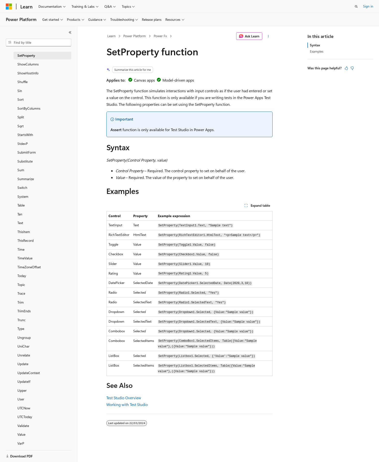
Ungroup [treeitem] (24, 337)
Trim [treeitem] (20, 302)
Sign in (368, 6)
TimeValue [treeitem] (24, 258)
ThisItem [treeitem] (23, 231)
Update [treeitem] (22, 364)
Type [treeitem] (20, 328)
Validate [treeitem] (23, 425)
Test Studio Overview (123, 397)
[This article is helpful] (346, 68)
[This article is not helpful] (352, 68)
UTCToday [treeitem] (24, 416)
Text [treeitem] (20, 222)
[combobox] (38, 42)
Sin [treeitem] (19, 90)
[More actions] (268, 36)
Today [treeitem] (21, 275)
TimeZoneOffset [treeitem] (29, 267)
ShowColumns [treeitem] (28, 64)
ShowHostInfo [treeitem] (27, 73)
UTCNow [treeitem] (23, 408)
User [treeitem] (20, 399)
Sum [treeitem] (20, 170)
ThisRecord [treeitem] (25, 240)
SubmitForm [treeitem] (26, 152)
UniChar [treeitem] (23, 346)
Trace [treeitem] (21, 293)
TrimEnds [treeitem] (24, 311)
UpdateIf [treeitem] (23, 381)
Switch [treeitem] (22, 187)
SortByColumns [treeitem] (28, 108)
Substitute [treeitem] (25, 161)
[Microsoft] (9, 6)
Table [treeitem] (21, 205)
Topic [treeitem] (21, 284)
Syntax (315, 45)
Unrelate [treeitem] (23, 355)
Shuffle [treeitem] (22, 81)
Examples (316, 51)
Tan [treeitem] (19, 214)
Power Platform (134, 36)
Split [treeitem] (20, 117)
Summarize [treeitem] (25, 179)
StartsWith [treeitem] (25, 134)
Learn (111, 36)
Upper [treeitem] (22, 390)
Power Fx (160, 36)
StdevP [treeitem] (22, 143)
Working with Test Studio (127, 404)
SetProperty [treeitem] (26, 55)
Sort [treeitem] (20, 99)
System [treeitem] (22, 196)
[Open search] (356, 6)
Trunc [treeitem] (21, 320)
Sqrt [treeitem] (20, 126)
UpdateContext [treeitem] (28, 372)
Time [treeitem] (20, 249)
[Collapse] (70, 32)
